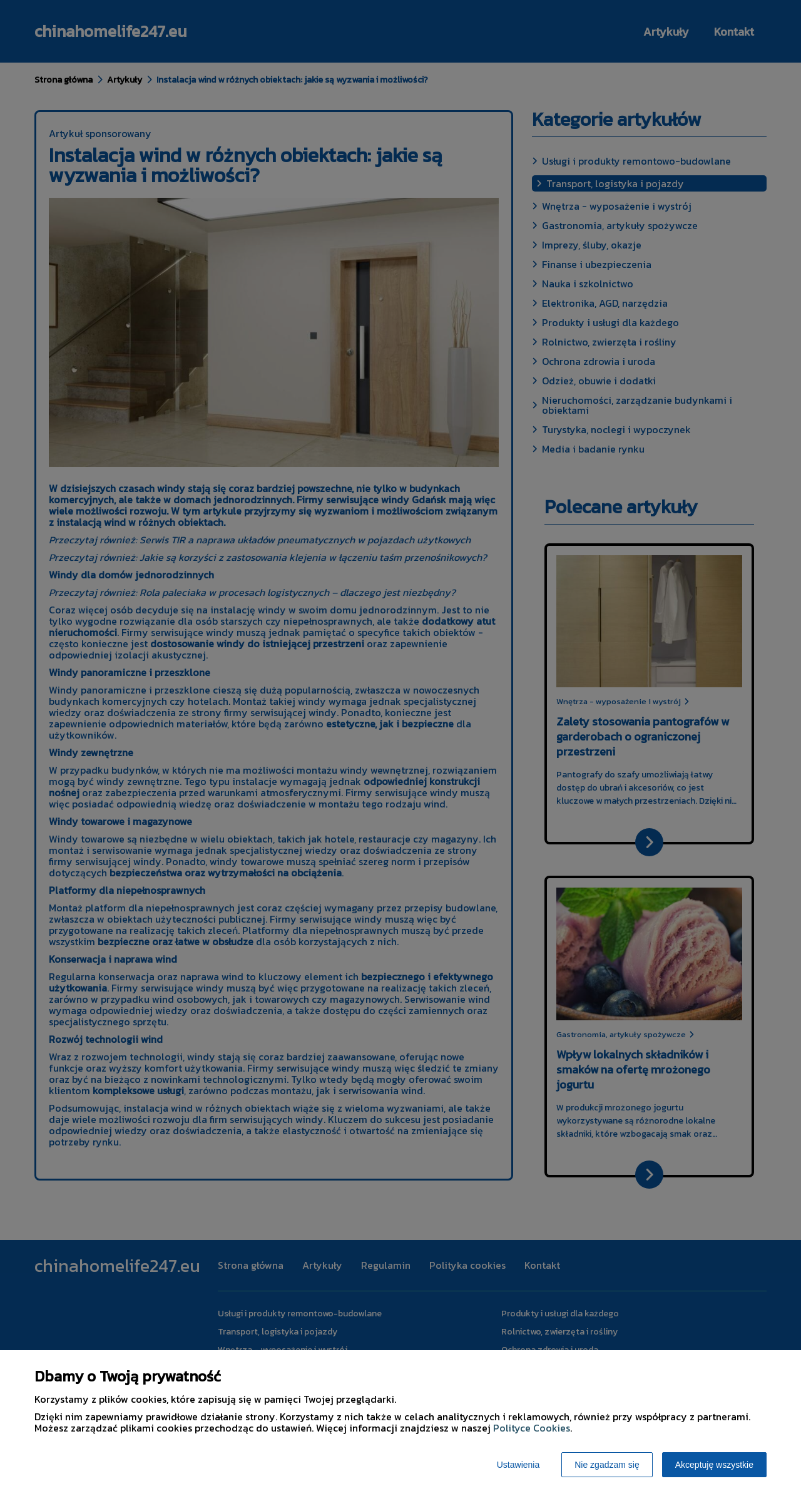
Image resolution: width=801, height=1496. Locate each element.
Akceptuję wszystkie (714, 1465)
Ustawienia (518, 1465)
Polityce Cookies (531, 1427)
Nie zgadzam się (607, 1465)
